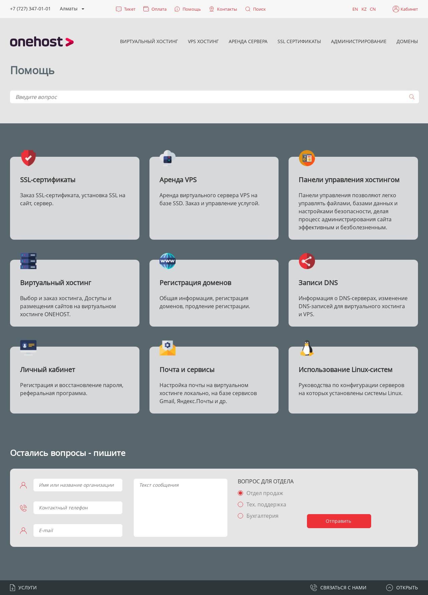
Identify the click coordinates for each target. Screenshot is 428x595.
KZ (363, 9)
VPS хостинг (203, 41)
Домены (407, 41)
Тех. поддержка (266, 504)
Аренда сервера (248, 41)
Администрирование (359, 41)
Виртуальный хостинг (149, 41)
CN (373, 9)
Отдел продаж (264, 493)
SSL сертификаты (299, 41)
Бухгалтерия (262, 515)
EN (355, 9)
